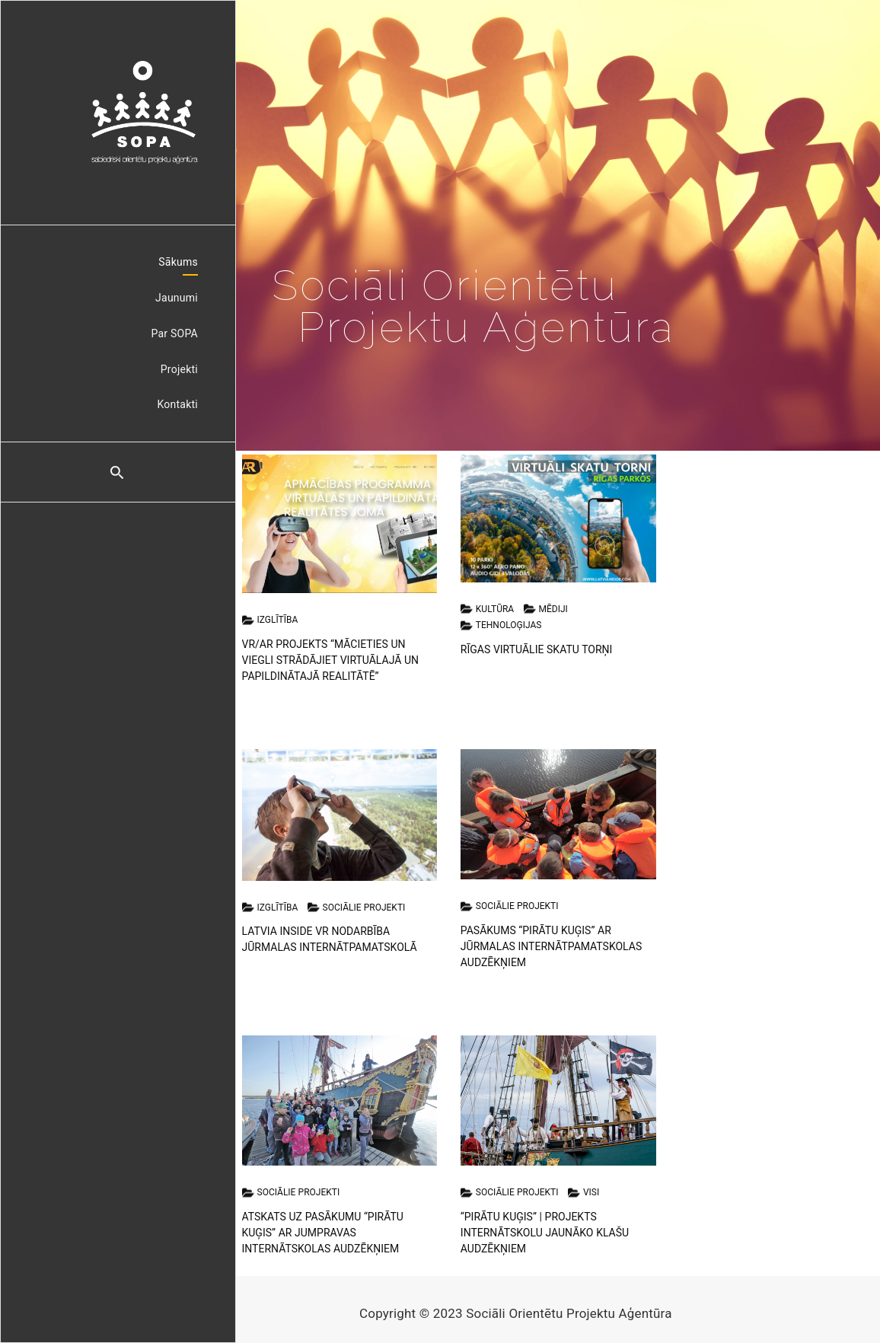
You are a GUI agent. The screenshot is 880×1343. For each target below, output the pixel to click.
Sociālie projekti (357, 907)
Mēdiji (546, 609)
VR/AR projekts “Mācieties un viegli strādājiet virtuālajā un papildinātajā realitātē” (330, 660)
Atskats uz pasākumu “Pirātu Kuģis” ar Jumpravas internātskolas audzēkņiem (322, 1233)
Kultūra (487, 609)
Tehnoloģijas (501, 626)
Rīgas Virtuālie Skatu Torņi (537, 649)
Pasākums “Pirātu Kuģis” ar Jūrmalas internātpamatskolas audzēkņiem (551, 946)
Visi (583, 1193)
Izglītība (270, 620)
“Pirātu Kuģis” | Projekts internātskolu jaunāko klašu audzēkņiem (545, 1233)
